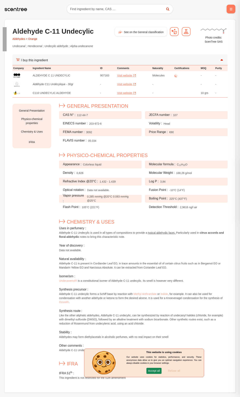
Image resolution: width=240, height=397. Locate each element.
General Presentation (32, 110)
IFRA (32, 142)
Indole (164, 294)
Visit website (126, 75)
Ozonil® (64, 302)
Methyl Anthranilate (145, 294)
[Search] (120, 9)
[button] (154, 371)
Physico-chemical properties (32, 121)
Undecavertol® (68, 280)
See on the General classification (141, 32)
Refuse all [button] (174, 370)
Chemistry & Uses (32, 131)
